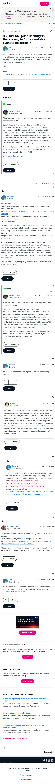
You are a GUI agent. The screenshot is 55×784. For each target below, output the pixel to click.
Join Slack (27, 657)
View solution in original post (13, 156)
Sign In (45, 3)
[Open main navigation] (52, 3)
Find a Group (27, 681)
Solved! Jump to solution (14, 31)
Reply (9, 89)
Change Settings (26, 779)
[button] (51, 31)
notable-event (9, 74)
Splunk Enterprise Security (12, 23)
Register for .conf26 (27, 632)
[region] (27, 773)
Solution (8, 104)
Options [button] (51, 24)
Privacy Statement (26, 775)
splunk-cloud (45, 74)
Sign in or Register (11, 16)
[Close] (52, 766)
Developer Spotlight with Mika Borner (17, 713)
